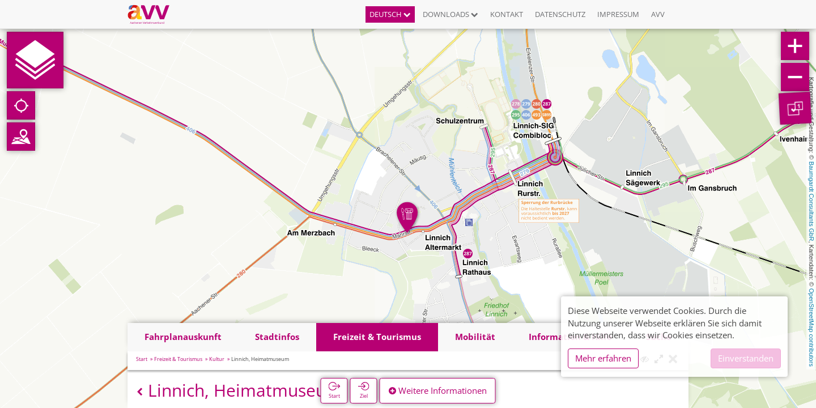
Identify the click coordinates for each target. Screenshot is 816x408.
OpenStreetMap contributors (811, 327)
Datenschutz (560, 14)
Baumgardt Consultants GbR (811, 201)
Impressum (618, 14)
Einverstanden (746, 358)
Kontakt (506, 14)
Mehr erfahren (603, 358)
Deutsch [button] (390, 14)
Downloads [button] (450, 14)
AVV (658, 14)
